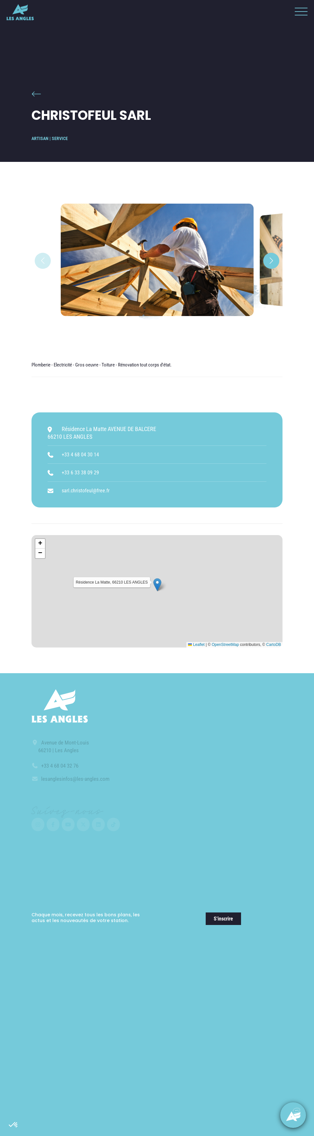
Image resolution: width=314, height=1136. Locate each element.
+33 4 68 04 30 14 (80, 455)
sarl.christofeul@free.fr (86, 491)
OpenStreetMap (225, 644)
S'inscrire (223, 919)
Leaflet (196, 644)
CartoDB (273, 644)
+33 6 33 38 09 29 (80, 473)
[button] (13, 1125)
